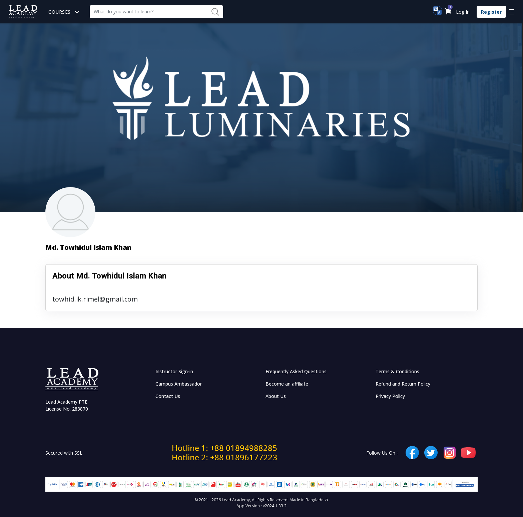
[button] (448, 12)
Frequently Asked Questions (296, 371)
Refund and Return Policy (403, 384)
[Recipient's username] (148, 11)
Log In (463, 12)
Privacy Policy (390, 396)
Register (491, 12)
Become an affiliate (287, 384)
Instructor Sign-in (174, 371)
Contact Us (167, 396)
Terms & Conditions (397, 371)
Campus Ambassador (178, 384)
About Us (276, 396)
